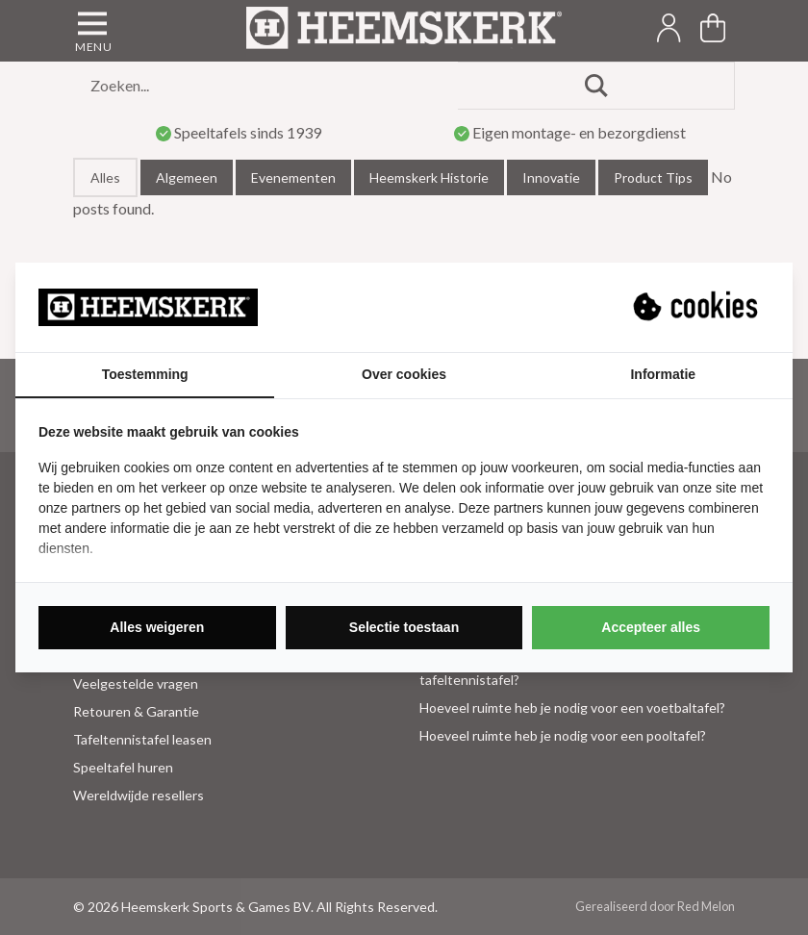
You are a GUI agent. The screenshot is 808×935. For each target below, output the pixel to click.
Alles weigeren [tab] (157, 627)
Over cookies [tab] (404, 374)
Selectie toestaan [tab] (404, 627)
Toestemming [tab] (145, 374)
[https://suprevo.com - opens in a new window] (697, 307)
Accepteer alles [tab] (650, 627)
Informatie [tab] (662, 374)
